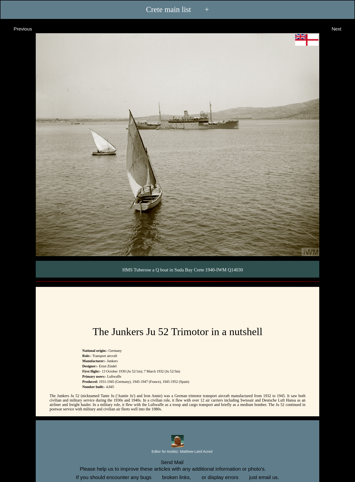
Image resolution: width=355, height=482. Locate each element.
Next (341, 29)
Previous (18, 29)
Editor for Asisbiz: (177, 451)
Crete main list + (177, 9)
